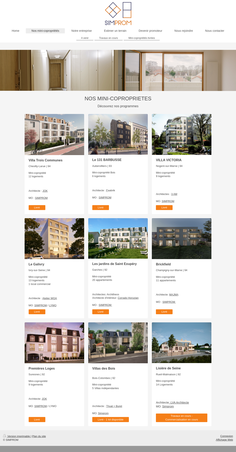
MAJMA (173, 294)
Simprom (103, 413)
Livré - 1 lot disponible (110, 419)
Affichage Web (224, 439)
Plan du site (39, 436)
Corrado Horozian (128, 297)
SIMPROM (41, 197)
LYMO (53, 305)
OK (46, 190)
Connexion (226, 436)
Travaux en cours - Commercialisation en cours (181, 417)
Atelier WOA (49, 298)
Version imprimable (17, 436)
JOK (44, 398)
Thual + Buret (114, 406)
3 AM (174, 194)
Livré (37, 207)
